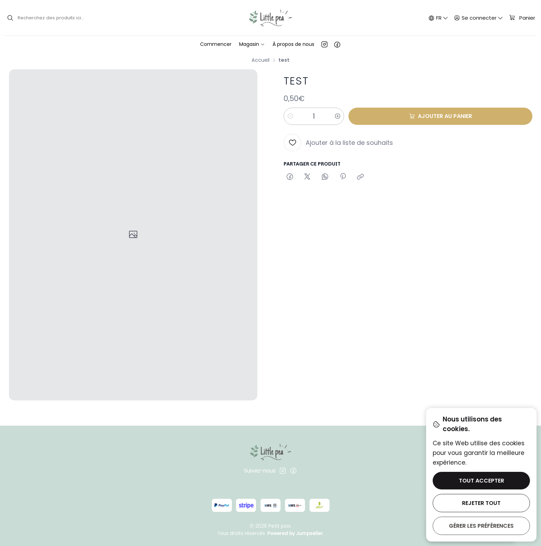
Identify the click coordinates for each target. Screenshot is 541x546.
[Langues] (438, 17)
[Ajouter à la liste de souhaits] (338, 142)
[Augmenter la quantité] (337, 116)
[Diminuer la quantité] (290, 116)
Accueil (260, 60)
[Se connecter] (478, 17)
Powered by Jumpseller (295, 533)
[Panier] (522, 17)
